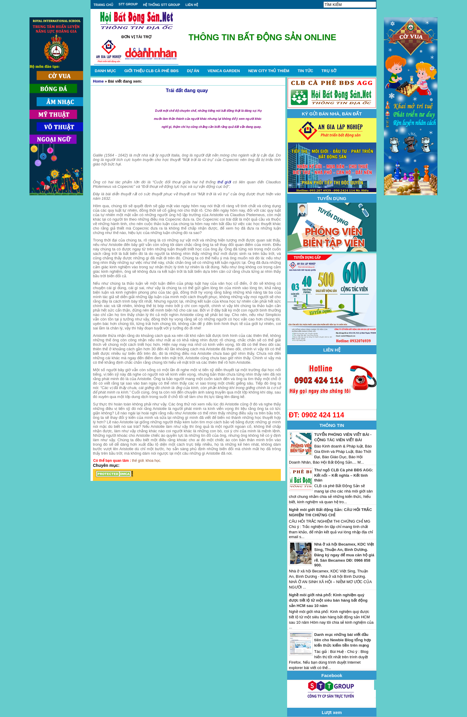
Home (98, 81)
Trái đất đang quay (187, 90)
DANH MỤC (105, 71)
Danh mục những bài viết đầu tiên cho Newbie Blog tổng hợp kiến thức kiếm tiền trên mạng (342, 640)
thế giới (224, 182)
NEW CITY (268, 71)
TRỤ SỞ (328, 71)
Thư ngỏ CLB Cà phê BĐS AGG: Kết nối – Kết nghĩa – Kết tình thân (343, 475)
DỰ (193, 71)
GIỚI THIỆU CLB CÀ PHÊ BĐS (151, 71)
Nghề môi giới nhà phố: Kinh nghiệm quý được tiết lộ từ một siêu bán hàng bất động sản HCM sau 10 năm (328, 600)
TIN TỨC (305, 71)
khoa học (153, 461)
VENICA (224, 71)
